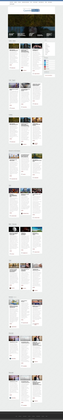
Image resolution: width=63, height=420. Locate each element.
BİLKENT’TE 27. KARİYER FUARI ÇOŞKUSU (37, 306)
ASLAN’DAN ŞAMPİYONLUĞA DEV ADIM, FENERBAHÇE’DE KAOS (13, 195)
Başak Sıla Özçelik (25, 322)
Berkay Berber (36, 177)
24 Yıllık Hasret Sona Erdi (36, 195)
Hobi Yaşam (16, 86)
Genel (14, 47)
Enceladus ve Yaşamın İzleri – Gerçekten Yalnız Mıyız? (14, 234)
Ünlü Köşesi (16, 339)
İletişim (46, 416)
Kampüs (17, 302)
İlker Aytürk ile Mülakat (24, 301)
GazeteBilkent (25, 405)
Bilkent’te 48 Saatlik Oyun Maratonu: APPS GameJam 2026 (14, 306)
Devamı (22, 67)
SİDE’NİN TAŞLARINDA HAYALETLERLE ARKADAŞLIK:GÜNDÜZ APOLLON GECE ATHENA (25, 51)
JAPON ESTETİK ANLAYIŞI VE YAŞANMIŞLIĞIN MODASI (25, 90)
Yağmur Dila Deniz (36, 73)
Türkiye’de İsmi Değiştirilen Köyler (36, 270)
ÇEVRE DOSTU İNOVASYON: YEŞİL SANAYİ (36, 234)
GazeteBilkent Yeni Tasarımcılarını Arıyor (25, 342)
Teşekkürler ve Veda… (14, 342)
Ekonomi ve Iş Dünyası (16, 156)
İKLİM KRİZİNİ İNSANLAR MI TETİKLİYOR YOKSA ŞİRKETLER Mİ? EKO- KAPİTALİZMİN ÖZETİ (25, 155)
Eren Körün (24, 288)
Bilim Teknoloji (16, 230)
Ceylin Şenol (24, 70)
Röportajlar (16, 338)
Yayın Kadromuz (47, 46)
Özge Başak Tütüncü (26, 213)
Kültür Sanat (16, 47)
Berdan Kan (36, 361)
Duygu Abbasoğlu (13, 326)
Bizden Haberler (27, 337)
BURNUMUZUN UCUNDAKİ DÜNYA (14, 89)
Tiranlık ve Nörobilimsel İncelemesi (23, 234)
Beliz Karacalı (13, 141)
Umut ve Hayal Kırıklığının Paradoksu (14, 50)
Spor (17, 191)
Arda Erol (24, 174)
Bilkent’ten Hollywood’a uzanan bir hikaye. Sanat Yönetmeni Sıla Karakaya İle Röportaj (37, 344)
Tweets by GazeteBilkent (48, 75)
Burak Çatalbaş (13, 358)
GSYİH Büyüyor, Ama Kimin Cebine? (13, 160)
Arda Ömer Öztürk (36, 217)
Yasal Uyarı (46, 52)
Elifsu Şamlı (13, 108)
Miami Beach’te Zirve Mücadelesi (25, 195)
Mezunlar (17, 337)
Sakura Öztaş (25, 107)
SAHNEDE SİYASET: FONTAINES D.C (36, 50)
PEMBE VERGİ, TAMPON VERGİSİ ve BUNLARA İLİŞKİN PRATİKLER (36, 85)
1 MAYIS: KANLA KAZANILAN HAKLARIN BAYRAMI (36, 124)
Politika (40, 47)
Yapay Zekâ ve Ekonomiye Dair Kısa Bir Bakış (37, 160)
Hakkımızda (46, 45)
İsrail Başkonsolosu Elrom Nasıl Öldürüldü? (25, 270)
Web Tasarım (32, 419)
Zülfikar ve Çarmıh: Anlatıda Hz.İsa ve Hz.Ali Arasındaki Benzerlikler (13, 270)
